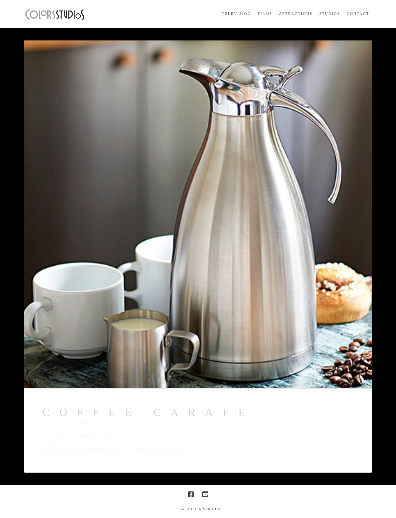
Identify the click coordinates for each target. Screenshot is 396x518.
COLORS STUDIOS (203, 509)
